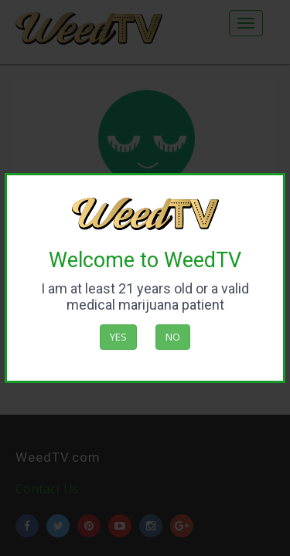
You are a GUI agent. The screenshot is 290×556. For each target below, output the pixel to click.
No (172, 337)
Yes (118, 337)
